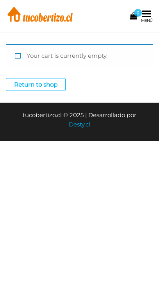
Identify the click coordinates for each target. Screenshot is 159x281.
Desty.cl (79, 124)
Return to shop (35, 84)
